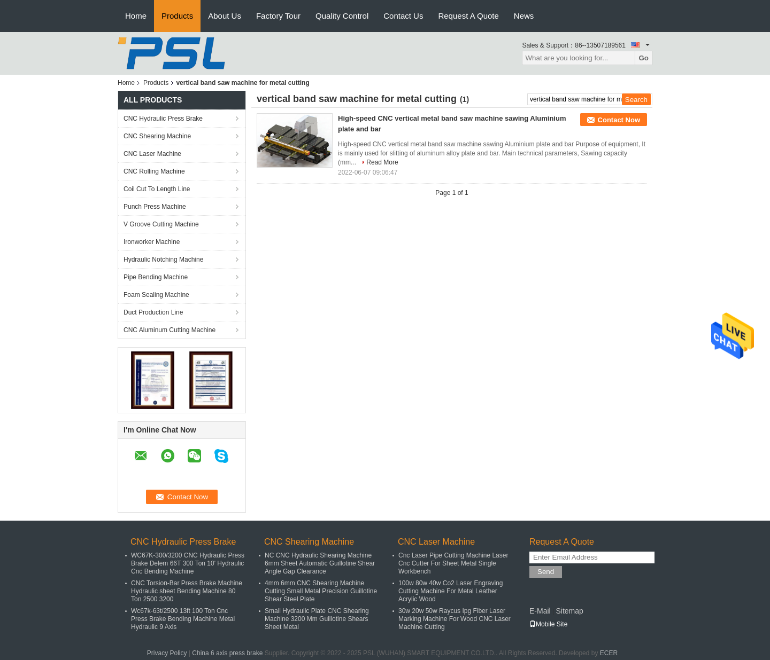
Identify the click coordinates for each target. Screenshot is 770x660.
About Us (224, 15)
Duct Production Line (153, 312)
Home (136, 15)
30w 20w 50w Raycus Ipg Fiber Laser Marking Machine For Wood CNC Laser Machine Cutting (454, 619)
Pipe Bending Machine (156, 277)
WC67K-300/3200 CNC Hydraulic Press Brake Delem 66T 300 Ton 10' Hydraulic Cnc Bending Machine (187, 563)
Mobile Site (548, 624)
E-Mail (540, 611)
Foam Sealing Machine (156, 294)
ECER (609, 653)
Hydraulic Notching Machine (163, 259)
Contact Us (403, 15)
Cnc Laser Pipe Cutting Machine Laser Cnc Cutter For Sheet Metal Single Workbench (453, 563)
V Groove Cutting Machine (161, 224)
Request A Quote (468, 15)
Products (177, 15)
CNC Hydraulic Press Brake (163, 118)
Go (643, 58)
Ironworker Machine (152, 242)
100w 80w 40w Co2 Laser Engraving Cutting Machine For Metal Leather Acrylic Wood (450, 591)
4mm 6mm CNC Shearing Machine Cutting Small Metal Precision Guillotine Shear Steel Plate (321, 591)
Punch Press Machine (155, 206)
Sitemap (569, 611)
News (524, 15)
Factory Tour (278, 15)
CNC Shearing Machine (157, 136)
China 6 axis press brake (227, 653)
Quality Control (341, 15)
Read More (382, 162)
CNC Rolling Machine (154, 171)
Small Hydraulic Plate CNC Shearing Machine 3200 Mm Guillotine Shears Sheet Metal (317, 619)
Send (545, 572)
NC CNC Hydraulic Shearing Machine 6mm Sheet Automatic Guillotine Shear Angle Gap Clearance (320, 563)
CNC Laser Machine (152, 154)
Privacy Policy (167, 653)
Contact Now (619, 120)
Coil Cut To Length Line (157, 189)
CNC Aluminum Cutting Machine (169, 330)
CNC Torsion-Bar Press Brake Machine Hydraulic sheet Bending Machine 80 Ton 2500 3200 (186, 591)
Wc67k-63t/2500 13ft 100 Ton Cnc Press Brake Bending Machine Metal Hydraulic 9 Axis (183, 619)
